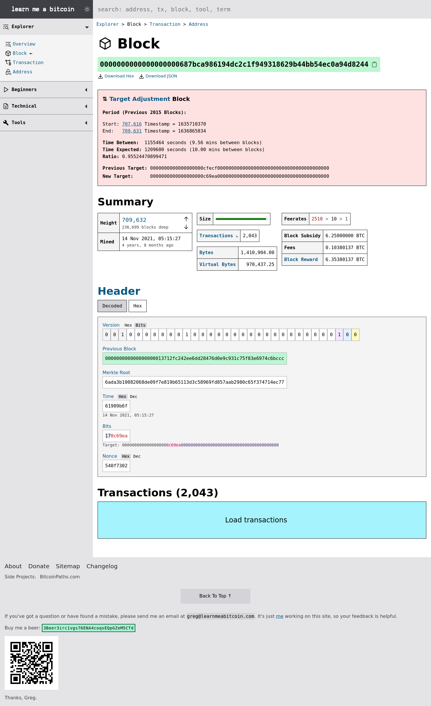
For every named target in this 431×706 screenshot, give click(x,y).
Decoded (112, 306)
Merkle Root (116, 372)
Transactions (216, 235)
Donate (39, 566)
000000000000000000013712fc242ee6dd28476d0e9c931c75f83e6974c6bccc (194, 358)
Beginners (24, 89)
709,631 (131, 131)
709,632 (134, 219)
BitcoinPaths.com (60, 577)
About (13, 566)
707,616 (131, 124)
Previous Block (119, 349)
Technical (24, 106)
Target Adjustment (139, 98)
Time (108, 396)
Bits (141, 325)
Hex (138, 306)
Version (111, 325)
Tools (19, 122)
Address (198, 24)
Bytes (206, 252)
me (279, 616)
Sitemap (68, 566)
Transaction (165, 24)
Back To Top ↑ (215, 596)
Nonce (110, 456)
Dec (133, 396)
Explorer (107, 24)
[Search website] (262, 9)
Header (119, 291)
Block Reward (301, 259)
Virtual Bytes (218, 264)
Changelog (102, 566)
